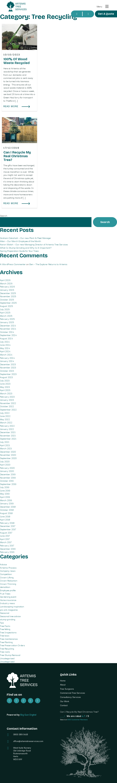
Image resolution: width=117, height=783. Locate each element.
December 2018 (8, 506)
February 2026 (7, 286)
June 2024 (5, 344)
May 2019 (4, 493)
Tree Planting (6, 642)
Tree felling (5, 629)
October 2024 (7, 332)
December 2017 (7, 526)
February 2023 (7, 396)
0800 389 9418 (20, 734)
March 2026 (6, 283)
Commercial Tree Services (72, 692)
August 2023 (6, 377)
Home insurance (8, 600)
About (62, 684)
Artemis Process (8, 567)
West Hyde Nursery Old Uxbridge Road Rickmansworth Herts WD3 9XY (22, 753)
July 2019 (4, 487)
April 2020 (5, 464)
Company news (7, 570)
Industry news (7, 603)
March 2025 (6, 315)
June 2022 (5, 416)
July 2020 (4, 461)
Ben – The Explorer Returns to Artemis (48, 264)
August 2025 (6, 306)
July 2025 (5, 309)
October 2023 (7, 370)
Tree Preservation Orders (12, 645)
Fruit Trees (5, 593)
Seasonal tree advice (10, 616)
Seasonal (4, 613)
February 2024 (7, 358)
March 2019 (6, 500)
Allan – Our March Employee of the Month (20, 241)
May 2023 (5, 387)
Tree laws (4, 635)
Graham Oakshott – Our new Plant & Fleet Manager (25, 238)
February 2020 (7, 468)
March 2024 (6, 354)
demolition (5, 587)
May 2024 (5, 348)
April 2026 (5, 280)
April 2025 (5, 312)
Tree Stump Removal (10, 655)
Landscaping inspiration (12, 606)
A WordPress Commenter (13, 264)
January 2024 (7, 361)
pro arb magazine (9, 609)
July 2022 (5, 413)
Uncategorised (7, 658)
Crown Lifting (7, 577)
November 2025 (8, 296)
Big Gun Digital (28, 714)
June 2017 (5, 535)
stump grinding (7, 619)
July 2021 (4, 442)
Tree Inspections (8, 632)
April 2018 (5, 519)
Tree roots (5, 651)
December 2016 (8, 548)
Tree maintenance (9, 638)
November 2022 (8, 403)
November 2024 (8, 328)
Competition (6, 574)
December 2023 (8, 364)
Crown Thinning (8, 583)
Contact (64, 705)
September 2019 (8, 484)
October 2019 (7, 480)
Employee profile (8, 590)
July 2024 (5, 341)
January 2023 (7, 399)
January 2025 (7, 322)
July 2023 (4, 380)
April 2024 (5, 351)
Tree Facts (5, 626)
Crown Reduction (8, 580)
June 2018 (5, 516)
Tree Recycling (7, 648)
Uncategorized (7, 661)
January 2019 (7, 503)
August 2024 (6, 338)
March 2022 (6, 422)
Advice (3, 564)
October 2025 (7, 299)
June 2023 (5, 383)
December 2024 (8, 325)
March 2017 (6, 542)
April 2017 (5, 539)
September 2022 (8, 409)
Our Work (64, 701)
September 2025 (8, 302)
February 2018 (7, 522)
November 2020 (8, 454)
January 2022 (7, 429)
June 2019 (5, 490)
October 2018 (7, 509)
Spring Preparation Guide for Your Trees (19, 251)
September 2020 (8, 458)
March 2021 (6, 448)
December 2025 (8, 293)
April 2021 (5, 445)
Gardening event (8, 596)
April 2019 (5, 497)
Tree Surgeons (67, 688)
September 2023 (8, 374)
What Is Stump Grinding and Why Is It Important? (26, 247)
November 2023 (8, 367)
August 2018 (6, 513)
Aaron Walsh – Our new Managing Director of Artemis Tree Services (34, 244)
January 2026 (7, 289)
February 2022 (7, 425)
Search (3, 215)
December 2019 (7, 474)
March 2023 (6, 393)
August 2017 (6, 532)
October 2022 (7, 406)
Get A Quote (106, 13)
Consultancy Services (70, 697)
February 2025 (7, 319)
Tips (2, 622)
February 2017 (7, 545)
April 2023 (5, 390)
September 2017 (8, 529)
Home (62, 680)
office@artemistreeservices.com (28, 741)
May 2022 (5, 419)
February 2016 (7, 552)
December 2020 (8, 451)
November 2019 (8, 477)
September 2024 (8, 335)
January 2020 (7, 471)
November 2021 (8, 435)
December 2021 (7, 432)
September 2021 (8, 438)
